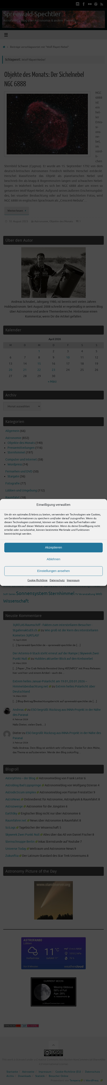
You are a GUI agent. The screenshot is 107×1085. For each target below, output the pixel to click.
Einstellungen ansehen (53, 571)
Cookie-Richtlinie (37, 580)
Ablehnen (53, 559)
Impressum (73, 580)
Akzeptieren (53, 547)
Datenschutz (57, 580)
